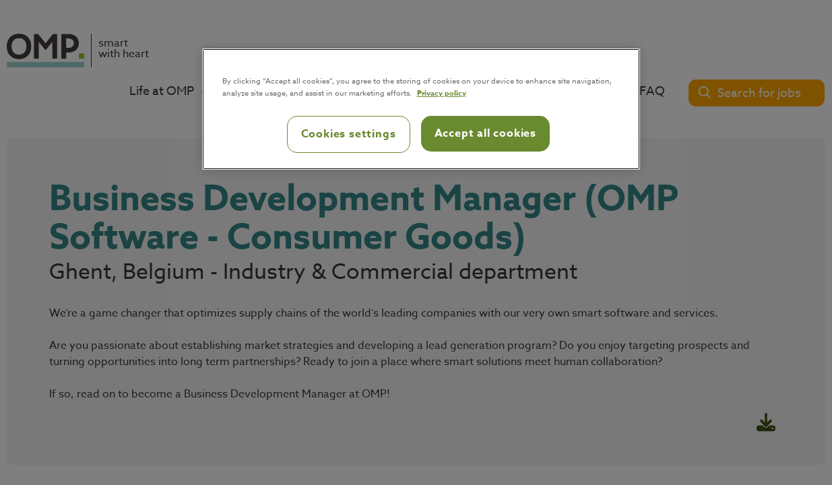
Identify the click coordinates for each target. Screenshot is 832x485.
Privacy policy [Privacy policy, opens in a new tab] (441, 93)
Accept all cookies (485, 133)
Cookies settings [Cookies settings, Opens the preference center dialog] (348, 134)
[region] (421, 109)
